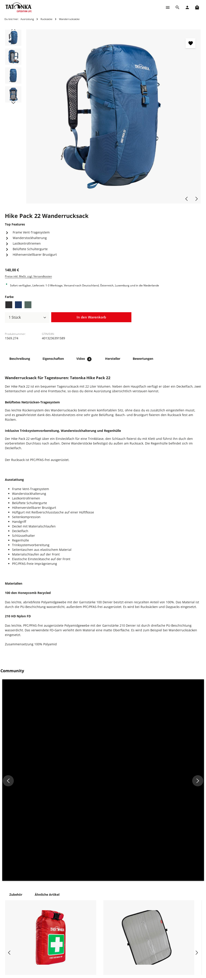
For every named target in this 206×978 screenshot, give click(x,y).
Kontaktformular (54, 972)
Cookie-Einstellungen (140, 901)
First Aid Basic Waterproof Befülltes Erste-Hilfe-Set (49, 846)
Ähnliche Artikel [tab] (47, 758)
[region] (103, 116)
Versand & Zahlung (98, 922)
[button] (34, 711)
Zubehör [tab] (15, 758)
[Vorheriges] (187, 198)
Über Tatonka (94, 944)
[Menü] (167, 7)
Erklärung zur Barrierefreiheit (136, 947)
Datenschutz (134, 915)
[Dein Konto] (187, 7)
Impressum (133, 908)
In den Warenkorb (91, 317)
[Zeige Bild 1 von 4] (191, 114)
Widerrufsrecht (136, 922)
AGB (128, 936)
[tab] (20, 358)
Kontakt (89, 908)
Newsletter (92, 936)
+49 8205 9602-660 (57, 921)
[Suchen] (177, 7)
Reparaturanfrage (97, 901)
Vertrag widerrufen (98, 951)
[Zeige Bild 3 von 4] (191, 122)
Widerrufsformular (139, 929)
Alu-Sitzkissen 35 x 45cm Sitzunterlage (139, 844)
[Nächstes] (196, 198)
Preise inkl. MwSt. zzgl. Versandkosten (28, 276)
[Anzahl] (27, 317)
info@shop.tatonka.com (183, 918)
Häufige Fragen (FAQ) (99, 915)
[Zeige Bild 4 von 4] (191, 126)
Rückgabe (91, 929)
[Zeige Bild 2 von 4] (191, 118)
